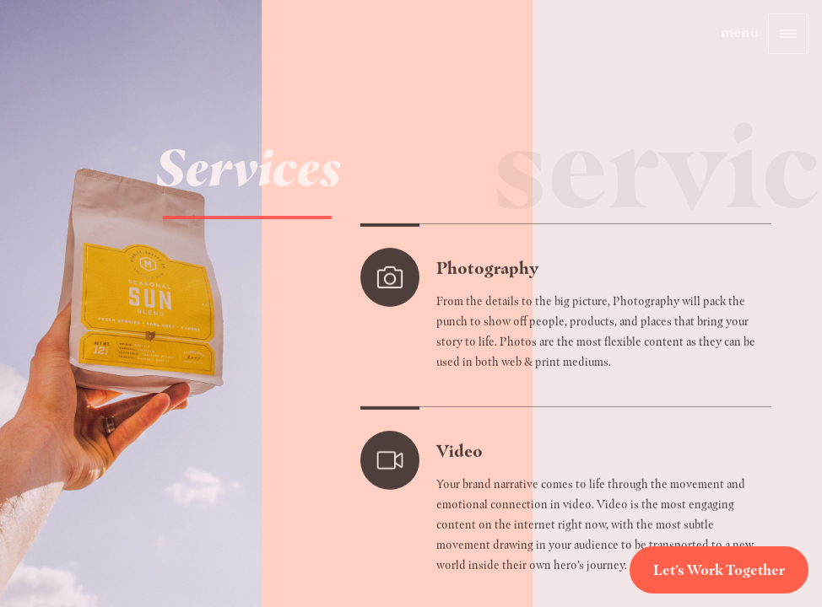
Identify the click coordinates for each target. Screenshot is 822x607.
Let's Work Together (719, 569)
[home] (73, 59)
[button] (788, 33)
